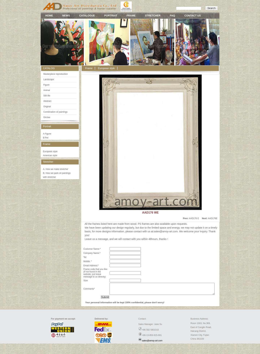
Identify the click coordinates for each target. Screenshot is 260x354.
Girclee (46, 117)
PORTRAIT (110, 15)
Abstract (47, 101)
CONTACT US (192, 15)
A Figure (47, 134)
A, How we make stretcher (55, 169)
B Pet (45, 137)
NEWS (66, 15)
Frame (88, 68)
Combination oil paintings (55, 112)
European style (50, 151)
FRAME (131, 15)
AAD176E (212, 218)
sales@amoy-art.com (152, 351)
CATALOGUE (87, 15)
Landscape (48, 79)
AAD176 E (194, 218)
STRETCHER (153, 15)
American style (50, 155)
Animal (46, 90)
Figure (46, 85)
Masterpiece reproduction (55, 74)
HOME (49, 15)
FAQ (172, 15)
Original (47, 106)
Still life (46, 95)
